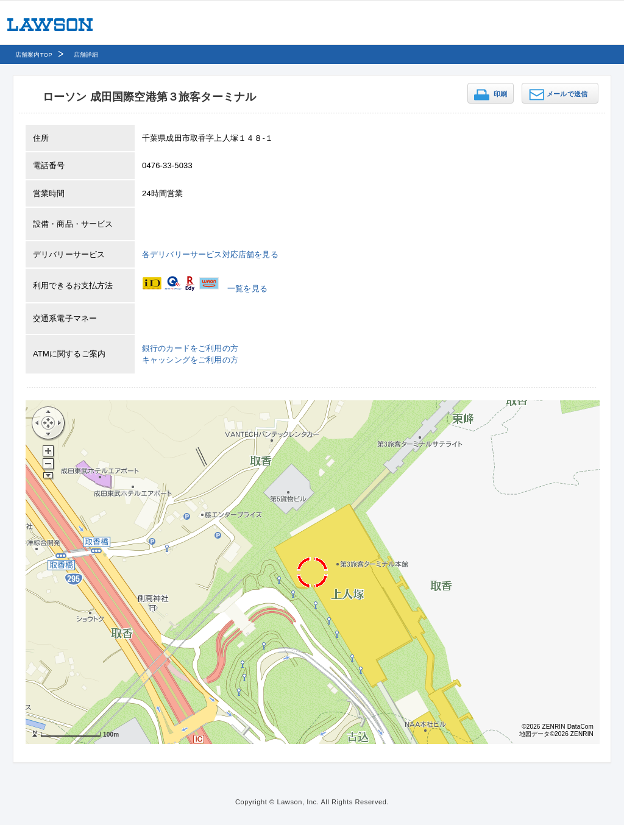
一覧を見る (247, 288)
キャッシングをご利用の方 (190, 359)
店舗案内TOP (33, 54)
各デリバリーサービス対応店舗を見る (210, 254)
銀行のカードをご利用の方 (190, 348)
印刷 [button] (500, 93)
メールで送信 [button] (567, 93)
